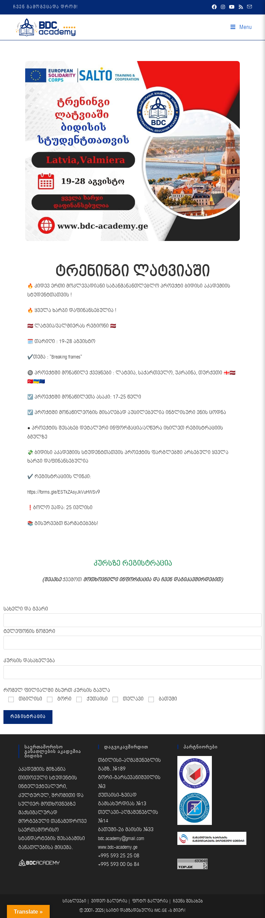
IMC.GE (161, 910)
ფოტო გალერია (150, 901)
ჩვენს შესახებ (188, 901)
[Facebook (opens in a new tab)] (214, 7)
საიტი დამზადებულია (130, 910)
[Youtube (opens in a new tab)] (232, 7)
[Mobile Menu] (241, 27)
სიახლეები (74, 901)
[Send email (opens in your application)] (248, 7)
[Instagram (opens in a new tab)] (223, 7)
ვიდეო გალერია (109, 901)
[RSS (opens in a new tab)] (241, 7)
